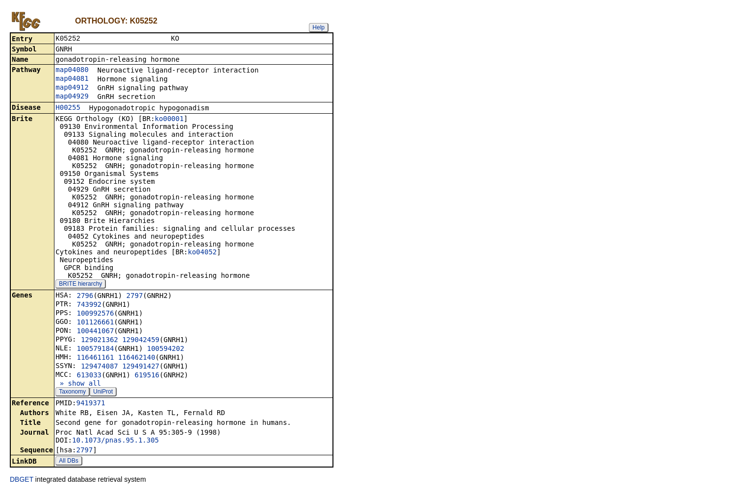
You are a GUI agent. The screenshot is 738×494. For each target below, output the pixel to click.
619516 (146, 376)
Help (318, 27)
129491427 (140, 367)
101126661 (95, 323)
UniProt (103, 392)
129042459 (140, 341)
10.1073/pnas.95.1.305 (115, 441)
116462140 (136, 358)
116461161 (95, 358)
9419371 (90, 404)
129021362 (99, 341)
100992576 (95, 314)
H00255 (67, 108)
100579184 (95, 349)
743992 (89, 305)
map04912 (71, 88)
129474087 (99, 367)
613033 (89, 376)
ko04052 (202, 253)
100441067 (95, 332)
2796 (84, 296)
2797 (135, 296)
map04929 (71, 97)
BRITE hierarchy (80, 284)
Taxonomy (72, 392)
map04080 (71, 70)
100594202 (165, 349)
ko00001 (169, 120)
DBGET (21, 480)
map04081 (71, 79)
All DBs (68, 461)
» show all (78, 384)
